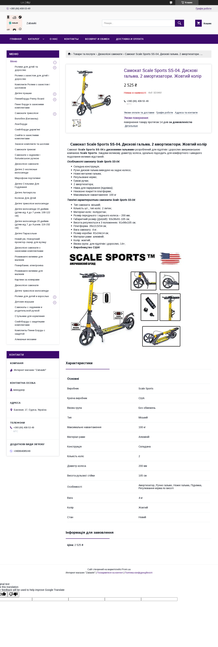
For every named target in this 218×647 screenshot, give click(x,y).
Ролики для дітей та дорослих (26, 68)
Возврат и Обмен (97, 39)
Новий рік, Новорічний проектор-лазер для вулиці (30, 241)
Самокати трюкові (25, 149)
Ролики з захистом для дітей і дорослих (32, 77)
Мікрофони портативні (27, 178)
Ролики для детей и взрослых (32, 296)
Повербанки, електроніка (29, 265)
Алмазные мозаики (25, 339)
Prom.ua (126, 569)
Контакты (71, 39)
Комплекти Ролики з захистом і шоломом (32, 86)
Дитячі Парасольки (26, 233)
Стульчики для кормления (30, 316)
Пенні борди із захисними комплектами (29, 106)
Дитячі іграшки (23, 93)
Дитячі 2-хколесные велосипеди (26, 171)
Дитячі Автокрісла (25, 192)
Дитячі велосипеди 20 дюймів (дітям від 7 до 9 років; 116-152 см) (32, 224)
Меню (13, 61)
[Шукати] (179, 23)
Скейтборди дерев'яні (27, 129)
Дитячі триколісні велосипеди (32, 203)
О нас (54, 39)
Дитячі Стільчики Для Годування (27, 185)
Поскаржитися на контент (110, 572)
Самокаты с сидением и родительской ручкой (28, 309)
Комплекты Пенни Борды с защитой (30, 332)
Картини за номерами (27, 279)
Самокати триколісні (26, 113)
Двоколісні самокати (110, 54)
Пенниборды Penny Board (29, 98)
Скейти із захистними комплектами (27, 137)
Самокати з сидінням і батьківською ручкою (27, 157)
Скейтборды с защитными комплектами (30, 323)
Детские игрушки (24, 301)
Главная (16, 39)
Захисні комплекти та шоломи (32, 144)
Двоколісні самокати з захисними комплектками (29, 249)
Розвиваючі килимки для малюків (29, 258)
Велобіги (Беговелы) (26, 118)
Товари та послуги (84, 54)
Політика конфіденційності (138, 572)
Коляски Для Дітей (25, 198)
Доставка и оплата (130, 39)
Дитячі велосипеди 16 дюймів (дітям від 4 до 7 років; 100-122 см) (32, 212)
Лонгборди (21, 124)
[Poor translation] (13, 594)
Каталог (33, 39)
